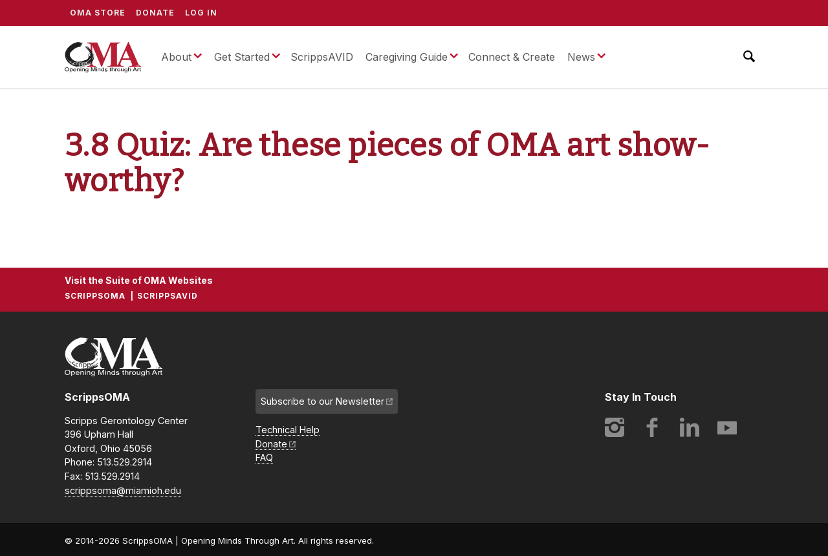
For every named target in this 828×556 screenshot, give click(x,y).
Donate (155, 12)
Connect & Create (511, 56)
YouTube (727, 427)
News (581, 56)
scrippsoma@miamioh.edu (123, 490)
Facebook (652, 427)
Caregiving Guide (406, 56)
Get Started (242, 56)
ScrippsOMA (103, 57)
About (176, 56)
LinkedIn (689, 427)
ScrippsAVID (321, 56)
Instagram (614, 427)
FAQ (264, 457)
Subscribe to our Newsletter (322, 401)
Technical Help (288, 429)
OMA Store (97, 12)
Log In (201, 12)
